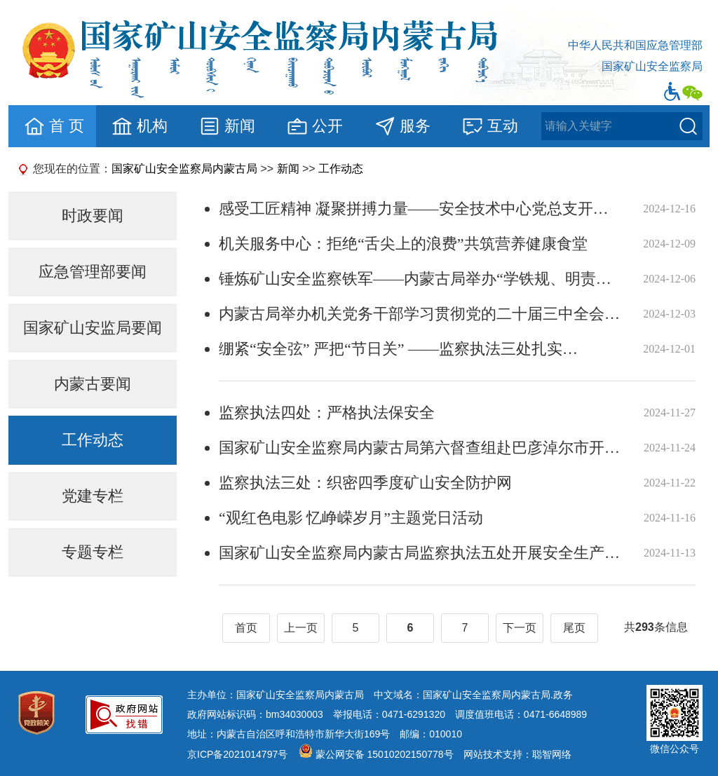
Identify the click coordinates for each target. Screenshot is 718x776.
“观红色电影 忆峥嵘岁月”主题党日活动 (351, 517)
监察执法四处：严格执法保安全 (327, 412)
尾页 (574, 628)
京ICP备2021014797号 (237, 754)
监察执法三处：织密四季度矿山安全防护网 (365, 482)
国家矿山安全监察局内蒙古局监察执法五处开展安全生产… (419, 552)
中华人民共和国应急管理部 (635, 45)
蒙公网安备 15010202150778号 (385, 754)
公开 (314, 126)
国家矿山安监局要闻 (92, 327)
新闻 (226, 126)
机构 (139, 126)
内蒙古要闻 (92, 384)
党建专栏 (92, 496)
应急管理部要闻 (93, 271)
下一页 (519, 628)
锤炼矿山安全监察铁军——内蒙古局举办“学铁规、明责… (415, 278)
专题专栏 (92, 552)
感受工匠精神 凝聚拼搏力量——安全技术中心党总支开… (414, 208)
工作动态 (340, 169)
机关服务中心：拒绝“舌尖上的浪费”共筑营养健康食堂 (403, 243)
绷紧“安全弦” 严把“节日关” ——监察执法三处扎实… (398, 349)
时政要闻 (92, 215)
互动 (489, 126)
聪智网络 (551, 754)
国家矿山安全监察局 (652, 66)
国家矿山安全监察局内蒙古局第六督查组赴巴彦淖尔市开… (419, 447)
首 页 (53, 126)
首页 (246, 628)
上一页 (301, 628)
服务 (402, 126)
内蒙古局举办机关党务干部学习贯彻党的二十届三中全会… (419, 313)
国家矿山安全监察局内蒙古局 (184, 169)
